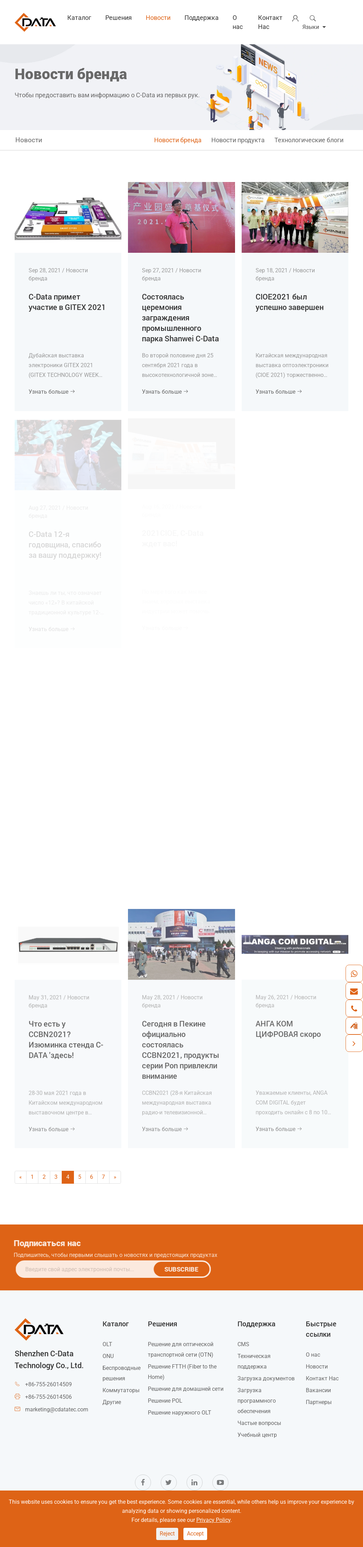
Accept (195, 1533)
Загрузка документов (266, 1378)
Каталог (79, 17)
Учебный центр (257, 1435)
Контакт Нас (270, 22)
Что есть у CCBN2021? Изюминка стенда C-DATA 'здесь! (66, 1035)
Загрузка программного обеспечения (256, 1401)
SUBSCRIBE (185, 1269)
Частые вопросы (259, 1423)
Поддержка (201, 17)
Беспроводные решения (122, 1373)
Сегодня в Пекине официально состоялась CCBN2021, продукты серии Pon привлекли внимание (180, 1045)
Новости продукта (238, 140)
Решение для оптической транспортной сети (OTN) (180, 1349)
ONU (108, 1356)
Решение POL (165, 1400)
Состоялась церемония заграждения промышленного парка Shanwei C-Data (180, 317)
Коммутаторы (121, 1390)
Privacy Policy (213, 1520)
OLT (107, 1344)
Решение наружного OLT (179, 1412)
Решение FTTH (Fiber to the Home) (182, 1371)
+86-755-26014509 (48, 1384)
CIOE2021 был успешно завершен (290, 301)
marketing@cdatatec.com (56, 1409)
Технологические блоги (308, 140)
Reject (167, 1533)
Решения (118, 17)
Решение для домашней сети (186, 1389)
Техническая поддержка (254, 1361)
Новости (158, 17)
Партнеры (319, 1402)
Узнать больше (52, 391)
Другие (112, 1402)
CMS (243, 1344)
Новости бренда (178, 140)
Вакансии (318, 1390)
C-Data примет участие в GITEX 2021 (67, 301)
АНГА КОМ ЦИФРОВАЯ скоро (288, 1024)
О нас (238, 22)
